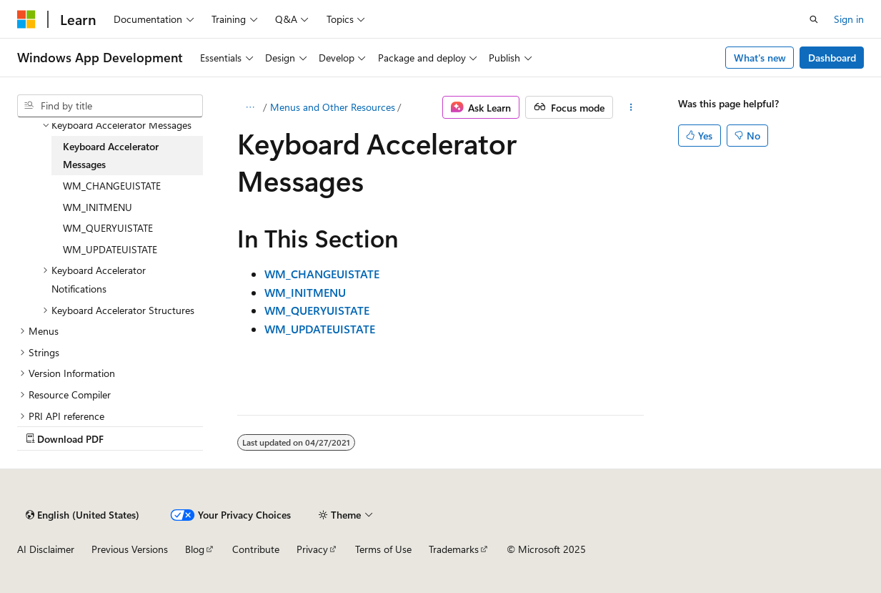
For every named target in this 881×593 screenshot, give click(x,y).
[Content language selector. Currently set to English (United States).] (82, 515)
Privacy (312, 549)
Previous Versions (129, 549)
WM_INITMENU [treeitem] (97, 207)
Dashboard (832, 57)
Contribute (255, 549)
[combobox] (110, 105)
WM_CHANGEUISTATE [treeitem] (112, 185)
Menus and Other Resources (332, 107)
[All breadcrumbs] (249, 107)
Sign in (849, 19)
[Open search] (814, 19)
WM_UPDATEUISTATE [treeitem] (110, 249)
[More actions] (631, 107)
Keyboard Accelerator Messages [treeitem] (111, 155)
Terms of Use (383, 549)
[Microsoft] (26, 19)
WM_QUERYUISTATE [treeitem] (108, 228)
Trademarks (454, 549)
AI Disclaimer (45, 549)
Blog (194, 549)
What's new (760, 57)
